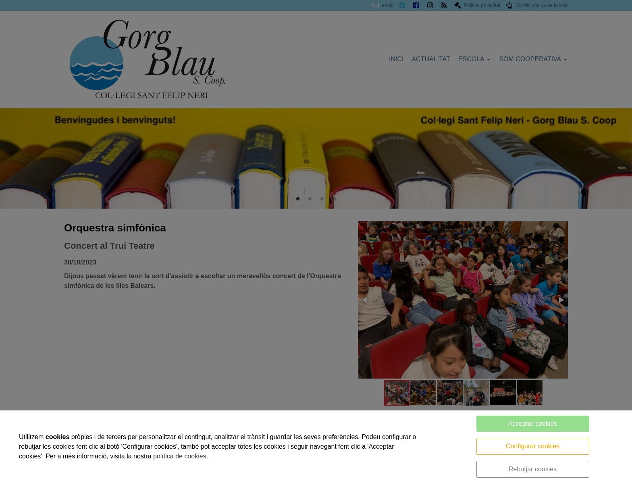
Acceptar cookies (532, 423)
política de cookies (179, 456)
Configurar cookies (532, 446)
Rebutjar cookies (533, 469)
